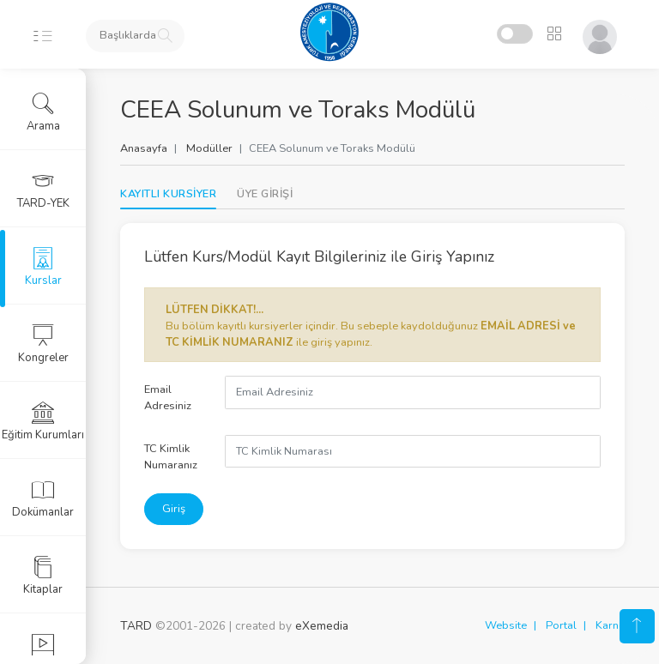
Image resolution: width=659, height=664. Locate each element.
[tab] (265, 194)
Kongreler (43, 344)
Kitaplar (43, 575)
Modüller (209, 148)
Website (506, 625)
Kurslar (43, 266)
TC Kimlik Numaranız (170, 457)
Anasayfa (143, 148)
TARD (136, 626)
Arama (43, 112)
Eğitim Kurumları (43, 421)
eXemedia (321, 626)
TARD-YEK (43, 189)
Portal (561, 625)
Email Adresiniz (167, 397)
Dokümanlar (43, 498)
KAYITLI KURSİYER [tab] (168, 194)
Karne (610, 625)
